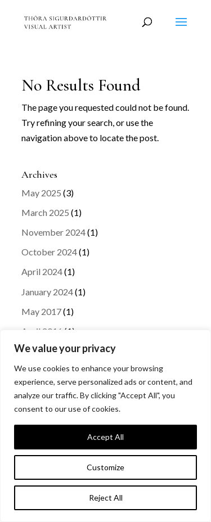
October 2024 (49, 251)
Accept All (105, 437)
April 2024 (41, 271)
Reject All (106, 497)
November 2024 (53, 232)
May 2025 (41, 192)
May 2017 (41, 311)
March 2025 (45, 212)
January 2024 (47, 291)
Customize (105, 467)
